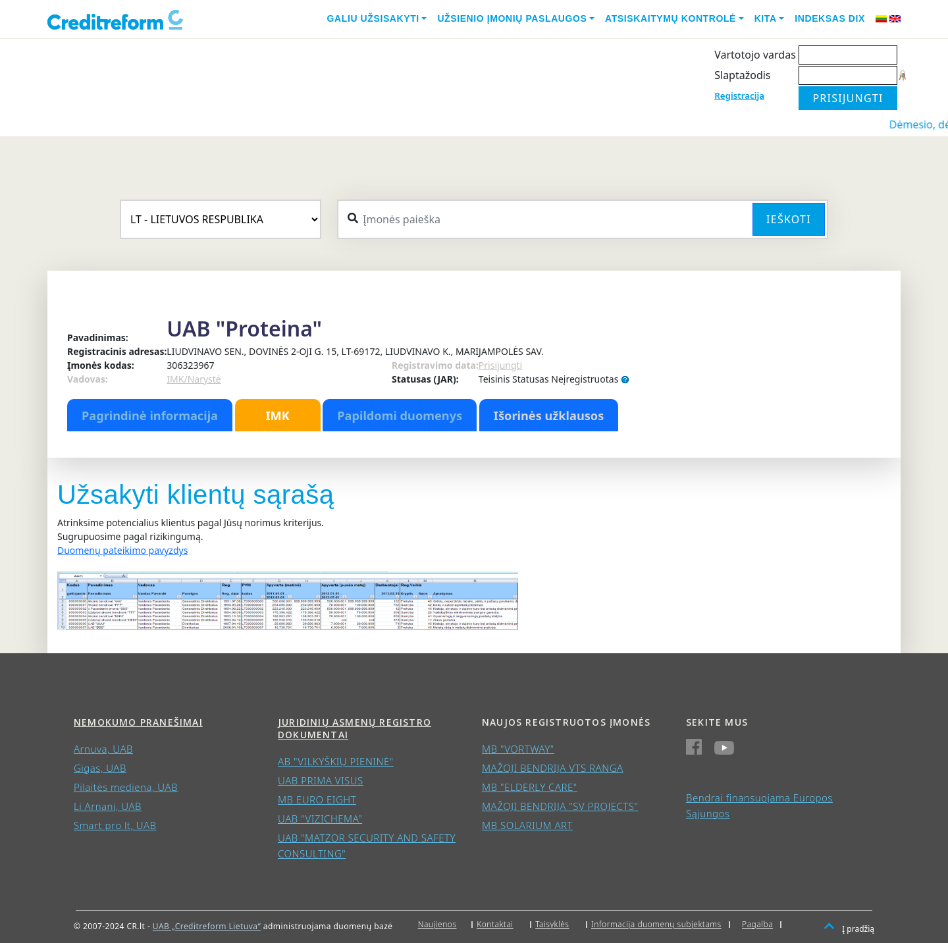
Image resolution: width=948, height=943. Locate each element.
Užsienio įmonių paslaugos (512, 18)
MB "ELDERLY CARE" (529, 787)
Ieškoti (788, 219)
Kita (765, 18)
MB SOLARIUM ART (527, 825)
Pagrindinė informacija (150, 415)
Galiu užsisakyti (373, 18)
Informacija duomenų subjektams (656, 924)
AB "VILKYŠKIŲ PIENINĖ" (336, 761)
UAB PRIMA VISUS (320, 780)
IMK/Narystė (194, 379)
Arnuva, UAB (103, 748)
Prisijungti (500, 365)
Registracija (739, 95)
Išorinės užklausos (549, 415)
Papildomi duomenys (399, 415)
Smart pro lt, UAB (115, 825)
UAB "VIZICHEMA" (320, 818)
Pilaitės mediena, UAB (126, 787)
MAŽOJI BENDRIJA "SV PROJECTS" (560, 806)
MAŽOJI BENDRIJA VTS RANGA (552, 767)
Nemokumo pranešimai (138, 722)
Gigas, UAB (100, 767)
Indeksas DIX (830, 18)
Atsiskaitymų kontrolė (670, 18)
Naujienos (437, 924)
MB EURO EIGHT (317, 799)
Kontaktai (495, 924)
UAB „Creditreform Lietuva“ (207, 926)
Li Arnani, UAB (108, 806)
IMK (277, 415)
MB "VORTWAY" (518, 748)
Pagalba (757, 924)
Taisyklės (552, 924)
